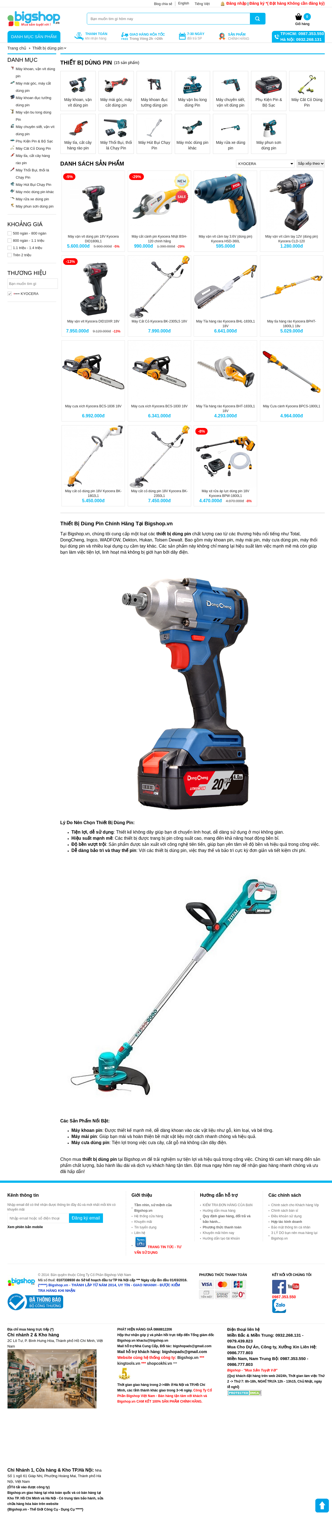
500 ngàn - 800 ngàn (29, 233)
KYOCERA (26, 294)
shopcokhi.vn (159, 1363)
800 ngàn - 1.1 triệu (29, 240)
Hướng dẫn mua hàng (219, 1211)
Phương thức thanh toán (222, 1227)
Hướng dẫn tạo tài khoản (221, 1238)
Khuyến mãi (143, 1222)
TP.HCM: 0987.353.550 (302, 33)
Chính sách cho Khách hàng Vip (295, 1205)
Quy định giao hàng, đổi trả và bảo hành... (227, 1219)
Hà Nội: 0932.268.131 (301, 39)
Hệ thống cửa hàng (148, 1216)
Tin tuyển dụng (145, 1227)
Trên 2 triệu (22, 255)
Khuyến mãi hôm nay (218, 1233)
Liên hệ (140, 1233)
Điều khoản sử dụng (286, 1216)
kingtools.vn (128, 1363)
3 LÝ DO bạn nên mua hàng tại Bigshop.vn (294, 1235)
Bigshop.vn (187, 1357)
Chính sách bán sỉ (284, 1211)
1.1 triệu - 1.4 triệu (27, 248)
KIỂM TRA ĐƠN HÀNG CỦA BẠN (228, 1205)
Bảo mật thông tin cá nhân (291, 1227)
